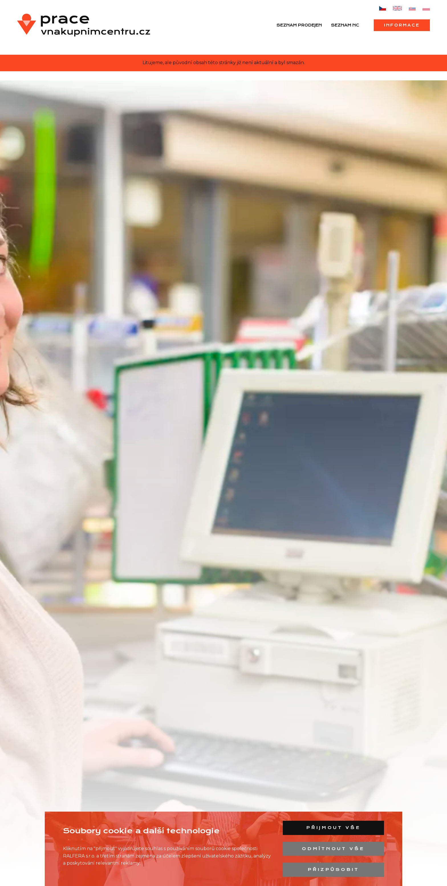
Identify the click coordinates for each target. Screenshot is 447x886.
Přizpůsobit (333, 869)
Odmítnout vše (333, 848)
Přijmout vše (333, 827)
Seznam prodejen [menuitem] (299, 25)
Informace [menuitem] (402, 25)
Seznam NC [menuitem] (345, 25)
